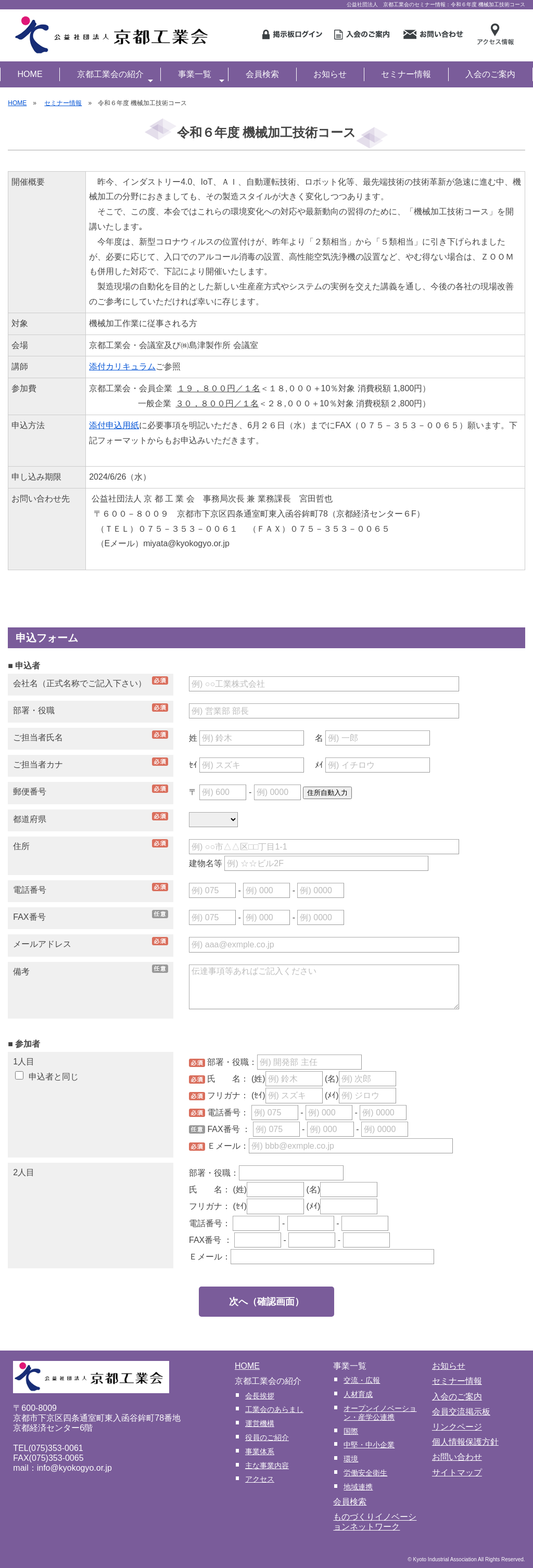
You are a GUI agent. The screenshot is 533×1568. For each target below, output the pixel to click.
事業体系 (259, 1451)
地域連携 (358, 1487)
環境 (351, 1459)
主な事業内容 (267, 1465)
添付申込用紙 (114, 425)
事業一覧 (201, 75)
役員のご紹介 (267, 1437)
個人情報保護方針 (465, 1441)
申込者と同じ (46, 1076)
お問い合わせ (457, 1457)
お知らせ (330, 74)
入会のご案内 (490, 74)
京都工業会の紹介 (115, 75)
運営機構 (259, 1423)
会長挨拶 (259, 1396)
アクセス (259, 1479)
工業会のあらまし (274, 1409)
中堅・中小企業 (369, 1445)
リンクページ (457, 1426)
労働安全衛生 (365, 1473)
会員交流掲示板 (461, 1411)
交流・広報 (362, 1380)
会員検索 (262, 74)
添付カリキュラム (122, 366)
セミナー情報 (406, 74)
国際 (351, 1431)
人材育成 (358, 1394)
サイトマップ (457, 1472)
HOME (30, 74)
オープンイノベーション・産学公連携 (380, 1412)
